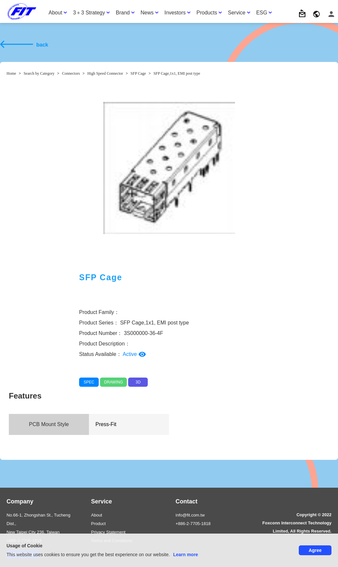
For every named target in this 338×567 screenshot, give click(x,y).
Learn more (185, 554)
